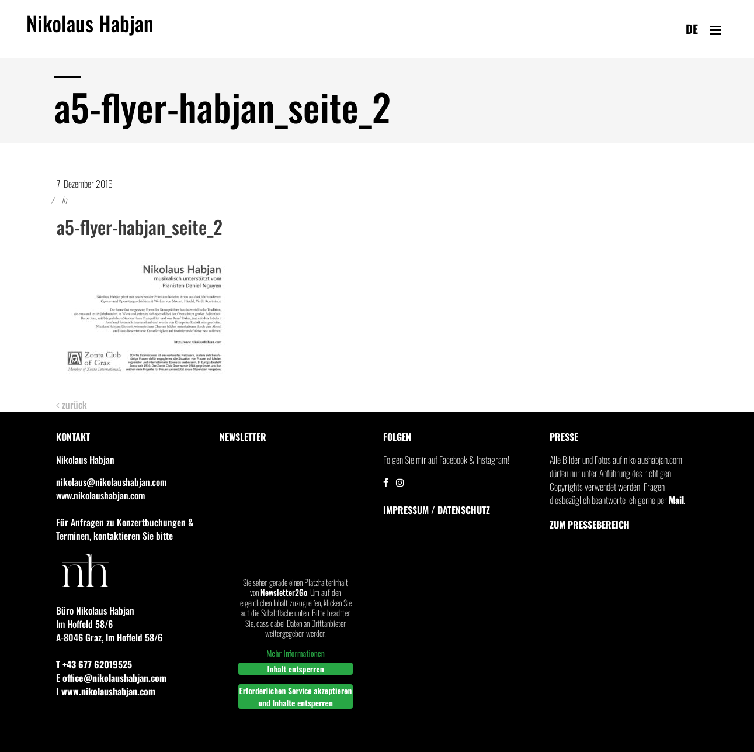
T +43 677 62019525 (94, 664)
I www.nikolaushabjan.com (105, 691)
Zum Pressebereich (590, 524)
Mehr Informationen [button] (295, 652)
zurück (71, 405)
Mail (676, 500)
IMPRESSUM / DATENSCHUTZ (436, 510)
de (692, 28)
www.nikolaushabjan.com (100, 495)
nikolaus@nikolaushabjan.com (111, 482)
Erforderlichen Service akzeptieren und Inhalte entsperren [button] (295, 696)
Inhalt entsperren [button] (295, 669)
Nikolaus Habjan (90, 30)
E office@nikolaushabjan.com (111, 678)
